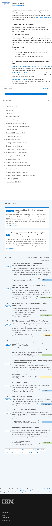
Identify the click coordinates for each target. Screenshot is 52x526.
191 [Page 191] (38, 450)
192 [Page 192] (42, 450)
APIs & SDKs (23, 298)
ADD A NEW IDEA (26, 94)
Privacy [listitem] (4, 515)
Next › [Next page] (31, 453)
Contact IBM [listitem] (6, 512)
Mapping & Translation (26, 391)
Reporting (26, 316)
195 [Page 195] (16, 453)
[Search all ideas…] (15, 88)
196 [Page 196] (21, 453)
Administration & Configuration (28, 336)
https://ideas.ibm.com (35, 73)
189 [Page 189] (28, 450)
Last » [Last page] (37, 453)
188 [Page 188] (23, 450)
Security (29, 280)
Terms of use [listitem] (6, 518)
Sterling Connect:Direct (22, 315)
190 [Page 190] (33, 450)
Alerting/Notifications (26, 444)
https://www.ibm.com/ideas (42, 66)
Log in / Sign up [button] (44, 88)
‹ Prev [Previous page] (14, 450)
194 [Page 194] (12, 453)
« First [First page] (8, 450)
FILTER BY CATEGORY (10, 106)
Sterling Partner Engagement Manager (24, 279)
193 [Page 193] (7, 453)
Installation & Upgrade (29, 422)
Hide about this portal (18, 5)
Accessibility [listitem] (6, 520)
